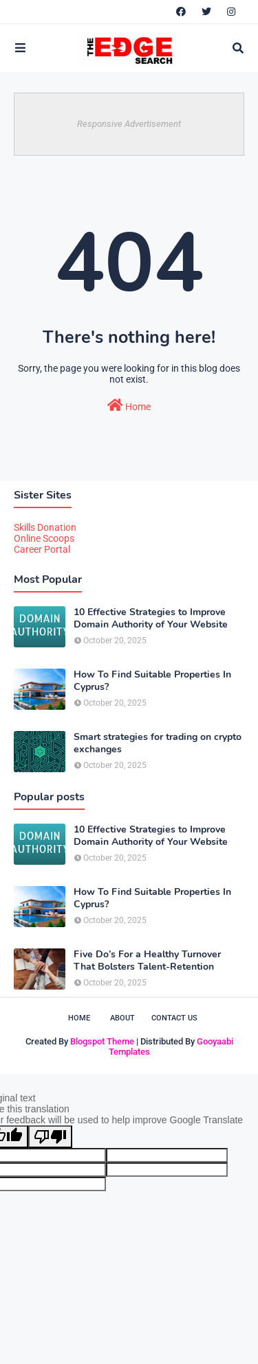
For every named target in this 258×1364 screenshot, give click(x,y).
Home (129, 405)
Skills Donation (45, 527)
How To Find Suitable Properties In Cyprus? (152, 681)
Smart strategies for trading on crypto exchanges (157, 743)
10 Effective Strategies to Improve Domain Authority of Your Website (151, 618)
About (122, 1018)
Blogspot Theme (102, 1041)
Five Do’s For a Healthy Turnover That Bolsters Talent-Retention (147, 960)
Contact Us (174, 1018)
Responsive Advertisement (129, 124)
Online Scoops (44, 538)
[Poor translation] (50, 1136)
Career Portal (42, 549)
